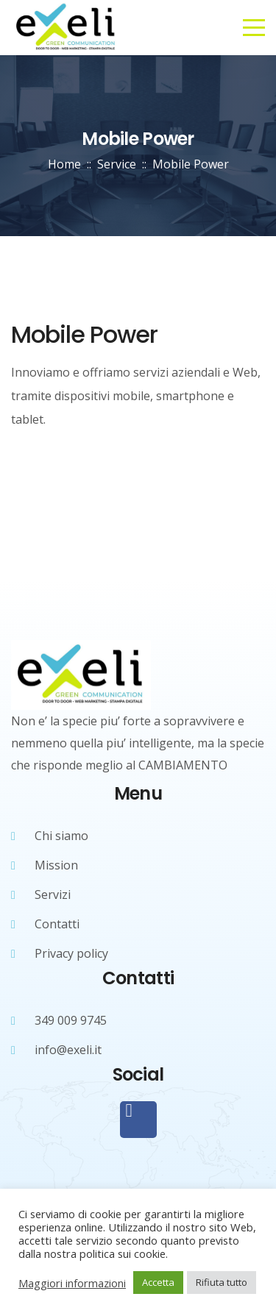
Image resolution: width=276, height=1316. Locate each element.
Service (116, 164)
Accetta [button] (158, 1282)
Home (64, 164)
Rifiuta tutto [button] (221, 1282)
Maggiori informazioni (72, 1283)
